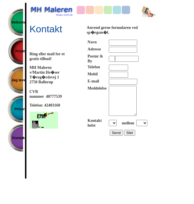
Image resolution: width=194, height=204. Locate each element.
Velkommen (17, 22)
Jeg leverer (17, 80)
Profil (17, 51)
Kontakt (17, 138)
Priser (17, 109)
